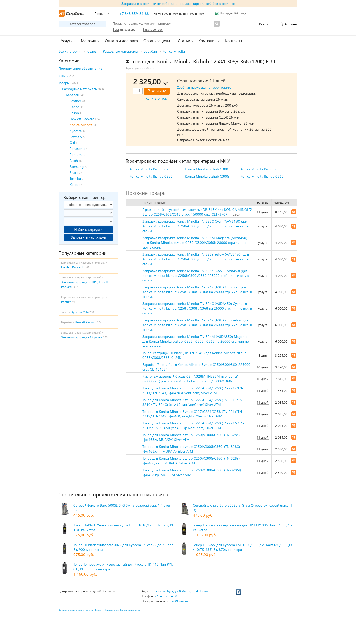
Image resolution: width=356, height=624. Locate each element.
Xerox (74, 184)
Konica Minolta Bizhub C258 (151, 169)
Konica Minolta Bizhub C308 (206, 169)
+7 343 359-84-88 (134, 13)
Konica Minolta (173, 51)
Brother (75, 100)
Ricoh (74, 160)
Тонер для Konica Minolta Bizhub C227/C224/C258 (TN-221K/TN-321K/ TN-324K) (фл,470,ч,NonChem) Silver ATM (192, 390)
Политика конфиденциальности (122, 609)
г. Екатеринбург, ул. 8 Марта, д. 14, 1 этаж (180, 591)
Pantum (76, 154)
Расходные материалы (120, 51)
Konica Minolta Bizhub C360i (262, 176)
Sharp (74, 172)
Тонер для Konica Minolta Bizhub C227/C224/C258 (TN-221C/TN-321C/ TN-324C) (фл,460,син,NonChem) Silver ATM (193, 402)
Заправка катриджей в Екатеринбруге (80, 609)
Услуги (64, 75)
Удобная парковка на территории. (204, 87)
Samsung (77, 166)
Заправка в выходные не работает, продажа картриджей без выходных (178, 3)
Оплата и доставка (121, 40)
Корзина (290, 24)
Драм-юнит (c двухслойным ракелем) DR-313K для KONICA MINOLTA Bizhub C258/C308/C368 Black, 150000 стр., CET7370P (197, 212)
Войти (264, 24)
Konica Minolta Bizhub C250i (151, 176)
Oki (72, 142)
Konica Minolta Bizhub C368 (262, 169)
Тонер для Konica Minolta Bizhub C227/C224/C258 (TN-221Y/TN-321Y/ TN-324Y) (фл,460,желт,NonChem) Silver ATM (192, 413)
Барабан (150, 51)
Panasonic (77, 148)
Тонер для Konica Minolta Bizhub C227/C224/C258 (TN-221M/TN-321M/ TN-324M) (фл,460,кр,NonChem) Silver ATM (193, 425)
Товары (91, 51)
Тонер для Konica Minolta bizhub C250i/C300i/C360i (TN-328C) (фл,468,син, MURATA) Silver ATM (191, 449)
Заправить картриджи (88, 237)
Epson (74, 112)
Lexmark (76, 136)
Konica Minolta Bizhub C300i (207, 176)
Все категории (70, 51)
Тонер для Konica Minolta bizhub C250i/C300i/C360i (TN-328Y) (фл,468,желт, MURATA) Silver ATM (191, 460)
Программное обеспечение (80, 68)
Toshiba (75, 178)
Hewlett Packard (82, 118)
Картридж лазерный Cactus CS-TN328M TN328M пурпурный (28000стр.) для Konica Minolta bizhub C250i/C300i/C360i (190, 378)
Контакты (233, 40)
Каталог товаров (82, 23)
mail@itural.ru (179, 601)
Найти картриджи (88, 230)
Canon (75, 106)
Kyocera (76, 130)
